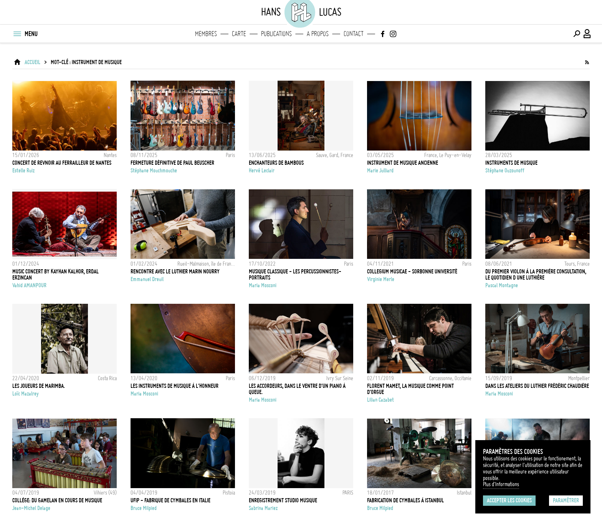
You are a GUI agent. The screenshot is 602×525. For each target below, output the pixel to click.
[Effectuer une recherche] (576, 33)
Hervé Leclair (262, 170)
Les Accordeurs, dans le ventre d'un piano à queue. (297, 389)
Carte (239, 34)
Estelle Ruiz (23, 170)
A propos (318, 34)
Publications (276, 34)
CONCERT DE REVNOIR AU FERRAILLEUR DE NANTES (61, 163)
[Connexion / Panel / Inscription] (587, 33)
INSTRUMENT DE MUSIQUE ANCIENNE (402, 163)
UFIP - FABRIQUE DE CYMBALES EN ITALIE (170, 500)
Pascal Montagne (501, 285)
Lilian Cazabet (380, 399)
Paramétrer (566, 500)
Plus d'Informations (501, 484)
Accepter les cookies (509, 500)
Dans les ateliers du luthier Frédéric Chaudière (537, 386)
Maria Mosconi (262, 285)
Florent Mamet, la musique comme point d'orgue (410, 389)
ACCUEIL (32, 62)
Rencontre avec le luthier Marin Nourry (175, 271)
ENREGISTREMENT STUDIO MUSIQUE (283, 500)
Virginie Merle (380, 279)
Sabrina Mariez (263, 508)
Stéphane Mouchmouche (154, 170)
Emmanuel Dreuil (147, 279)
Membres (206, 34)
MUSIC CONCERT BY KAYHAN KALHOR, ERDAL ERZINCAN (55, 274)
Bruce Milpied (144, 508)
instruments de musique (511, 163)
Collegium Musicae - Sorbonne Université (412, 271)
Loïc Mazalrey (25, 393)
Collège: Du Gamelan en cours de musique (57, 500)
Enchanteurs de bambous (276, 163)
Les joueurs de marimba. (38, 386)
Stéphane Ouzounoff (504, 170)
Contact (354, 34)
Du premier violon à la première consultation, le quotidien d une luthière (535, 274)
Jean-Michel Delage (31, 508)
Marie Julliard (380, 170)
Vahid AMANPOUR (29, 285)
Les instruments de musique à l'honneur (174, 386)
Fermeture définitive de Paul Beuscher (172, 163)
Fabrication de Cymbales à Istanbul (405, 500)
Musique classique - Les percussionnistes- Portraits (295, 274)
